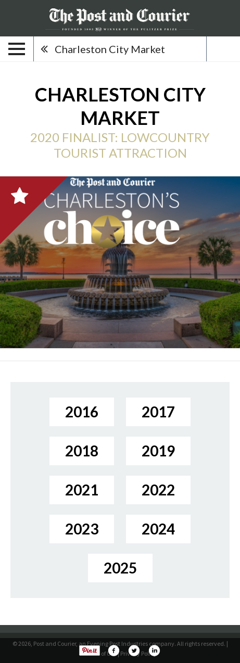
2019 (158, 451)
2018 (81, 451)
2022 (158, 490)
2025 (120, 568)
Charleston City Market (110, 49)
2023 (81, 529)
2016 (81, 411)
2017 (158, 411)
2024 (158, 529)
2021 (81, 490)
